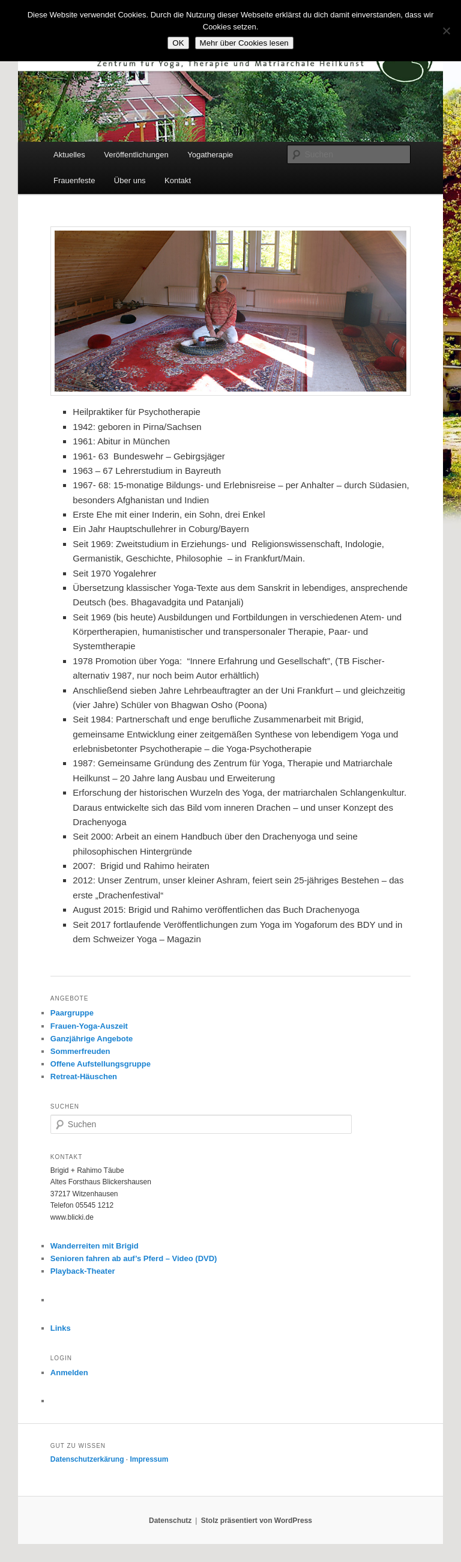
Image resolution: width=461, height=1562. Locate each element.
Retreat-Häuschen (83, 1076)
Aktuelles (69, 154)
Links (60, 1328)
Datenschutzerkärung (87, 1459)
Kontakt (177, 180)
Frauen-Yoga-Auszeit (89, 1026)
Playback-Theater (82, 1271)
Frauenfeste (74, 180)
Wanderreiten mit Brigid (94, 1245)
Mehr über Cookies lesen (244, 42)
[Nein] (446, 31)
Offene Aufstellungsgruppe (100, 1063)
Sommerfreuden (80, 1051)
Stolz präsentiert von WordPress (256, 1520)
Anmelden (69, 1372)
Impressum (149, 1459)
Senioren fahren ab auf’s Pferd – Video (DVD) (133, 1258)
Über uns (130, 180)
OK (178, 42)
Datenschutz (170, 1520)
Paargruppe (72, 1012)
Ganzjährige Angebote (91, 1038)
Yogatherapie (210, 154)
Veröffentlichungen (136, 154)
